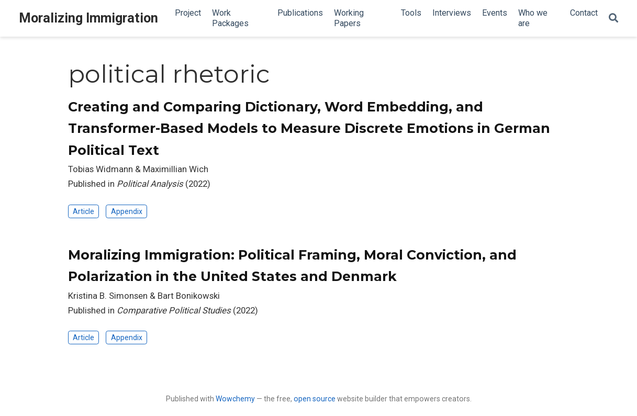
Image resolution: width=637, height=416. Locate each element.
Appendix (126, 211)
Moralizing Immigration (88, 18)
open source (315, 399)
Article (83, 211)
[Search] (613, 19)
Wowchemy (235, 399)
